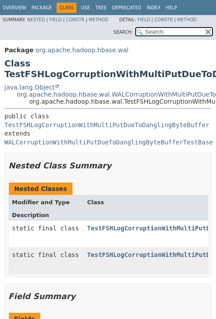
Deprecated (126, 7)
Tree (101, 7)
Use (85, 7)
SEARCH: (123, 32)
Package (41, 7)
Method (98, 19)
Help (171, 7)
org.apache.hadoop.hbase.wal (82, 50)
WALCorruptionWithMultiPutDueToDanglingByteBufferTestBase (108, 142)
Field (55, 19)
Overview (14, 7)
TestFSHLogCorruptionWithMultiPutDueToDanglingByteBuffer (106, 124)
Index (153, 7)
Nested (36, 19)
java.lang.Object (29, 87)
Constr (75, 19)
